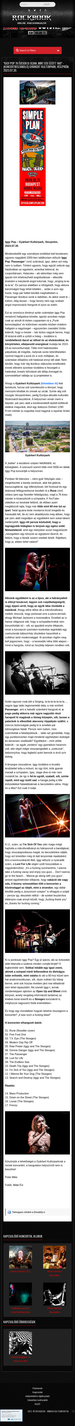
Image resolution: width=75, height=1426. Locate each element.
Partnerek (38, 1388)
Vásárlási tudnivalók (37, 1400)
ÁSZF (37, 1404)
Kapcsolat (37, 1392)
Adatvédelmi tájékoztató (37, 1396)
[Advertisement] (37, 217)
